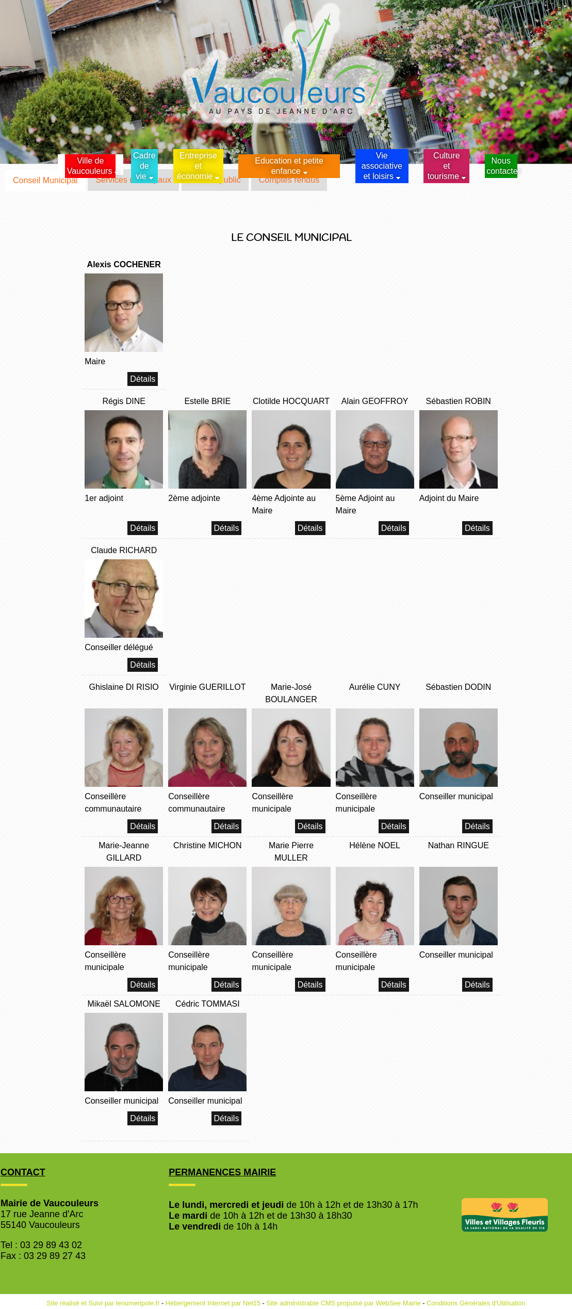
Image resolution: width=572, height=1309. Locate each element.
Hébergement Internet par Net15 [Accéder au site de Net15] (213, 1303)
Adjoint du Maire (449, 498)
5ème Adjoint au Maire (365, 504)
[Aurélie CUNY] (375, 694)
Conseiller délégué (119, 647)
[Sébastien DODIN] (458, 694)
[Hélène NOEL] (375, 853)
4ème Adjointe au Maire (284, 504)
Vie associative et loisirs (382, 166)
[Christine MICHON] (207, 853)
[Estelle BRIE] (207, 402)
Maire (95, 361)
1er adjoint (104, 498)
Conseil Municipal (45, 180)
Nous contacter (501, 165)
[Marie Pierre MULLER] (291, 853)
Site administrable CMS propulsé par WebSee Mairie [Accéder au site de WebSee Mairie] (343, 1303)
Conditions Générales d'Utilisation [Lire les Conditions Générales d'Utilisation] (476, 1303)
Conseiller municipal (456, 796)
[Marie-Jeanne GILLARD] (124, 853)
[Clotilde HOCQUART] (291, 402)
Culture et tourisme (444, 166)
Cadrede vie (144, 166)
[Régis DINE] (124, 402)
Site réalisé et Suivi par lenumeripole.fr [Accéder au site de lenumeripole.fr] (102, 1303)
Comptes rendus (289, 179)
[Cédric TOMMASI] (207, 1005)
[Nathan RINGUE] (458, 853)
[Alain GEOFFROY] (375, 402)
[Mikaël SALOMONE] (124, 1005)
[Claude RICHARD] (124, 551)
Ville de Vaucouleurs (89, 165)
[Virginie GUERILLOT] (207, 694)
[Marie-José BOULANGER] (291, 694)
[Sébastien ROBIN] (458, 402)
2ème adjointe (194, 498)
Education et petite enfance (289, 165)
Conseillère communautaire (113, 802)
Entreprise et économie (197, 166)
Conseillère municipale (272, 802)
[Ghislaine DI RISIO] (124, 694)
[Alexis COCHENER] (124, 265)
